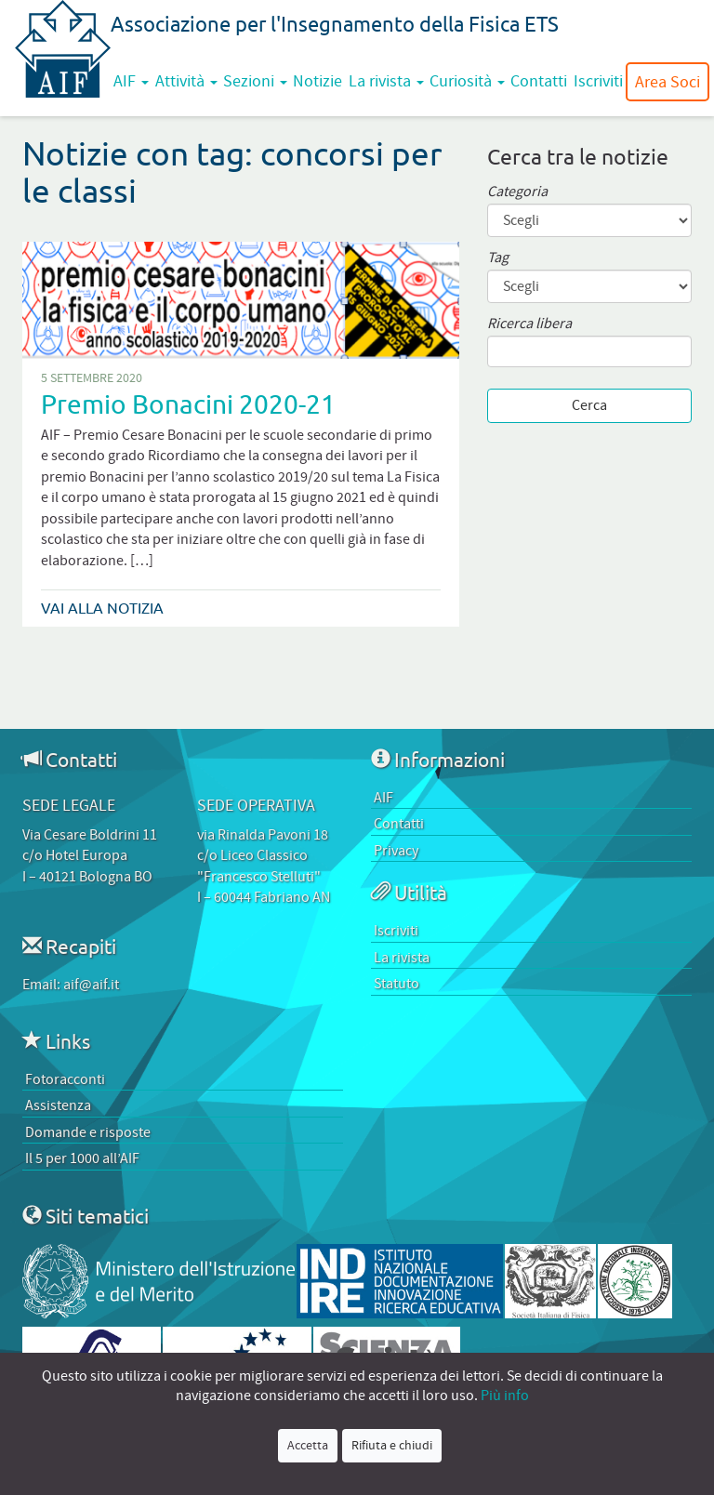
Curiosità (467, 81)
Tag (498, 258)
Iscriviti (598, 81)
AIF (131, 81)
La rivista (386, 81)
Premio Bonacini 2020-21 (188, 404)
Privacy (396, 850)
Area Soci (667, 82)
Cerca (589, 405)
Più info (505, 1395)
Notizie (317, 81)
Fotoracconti (65, 1079)
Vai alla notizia (102, 608)
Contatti (538, 81)
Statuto (396, 983)
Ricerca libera (529, 324)
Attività (186, 81)
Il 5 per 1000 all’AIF (82, 1158)
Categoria (517, 192)
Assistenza (58, 1105)
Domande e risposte (88, 1132)
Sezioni (255, 81)
